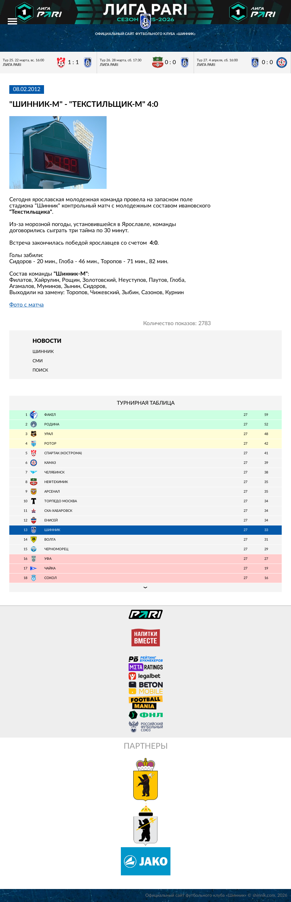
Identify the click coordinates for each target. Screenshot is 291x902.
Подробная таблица (145, 587)
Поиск (40, 370)
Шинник (43, 352)
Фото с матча (26, 305)
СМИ (38, 361)
